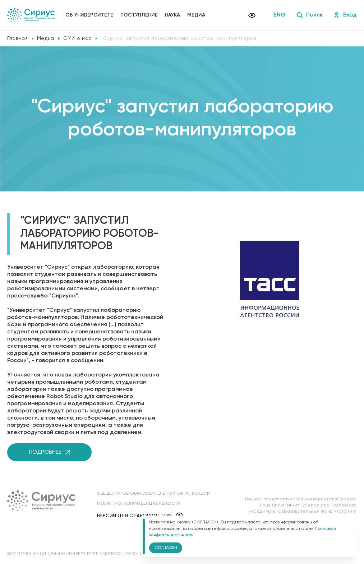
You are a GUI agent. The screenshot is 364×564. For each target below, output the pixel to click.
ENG (279, 15)
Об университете (89, 15)
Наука (172, 15)
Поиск (309, 15)
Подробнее (49, 452)
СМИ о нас (77, 38)
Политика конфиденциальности (139, 503)
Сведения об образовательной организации (153, 493)
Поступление (139, 15)
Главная (17, 38)
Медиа (196, 15)
